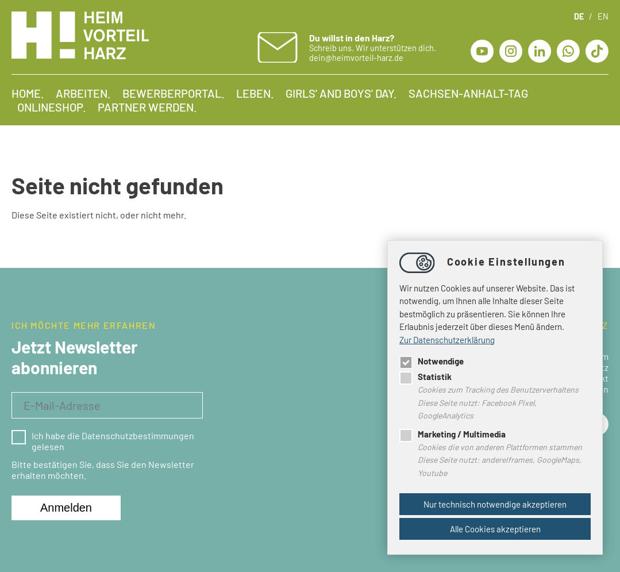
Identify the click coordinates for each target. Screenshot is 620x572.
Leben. (255, 93)
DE (579, 16)
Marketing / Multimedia (452, 434)
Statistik (425, 376)
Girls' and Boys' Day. (341, 93)
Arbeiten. (83, 93)
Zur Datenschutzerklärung (447, 340)
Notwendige (431, 361)
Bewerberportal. (173, 93)
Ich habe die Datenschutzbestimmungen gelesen (102, 441)
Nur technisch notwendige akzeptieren (495, 504)
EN (603, 16)
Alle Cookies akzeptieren (495, 529)
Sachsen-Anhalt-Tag (468, 93)
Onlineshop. (51, 107)
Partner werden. (147, 107)
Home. (27, 93)
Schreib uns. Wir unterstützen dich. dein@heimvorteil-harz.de (372, 47)
